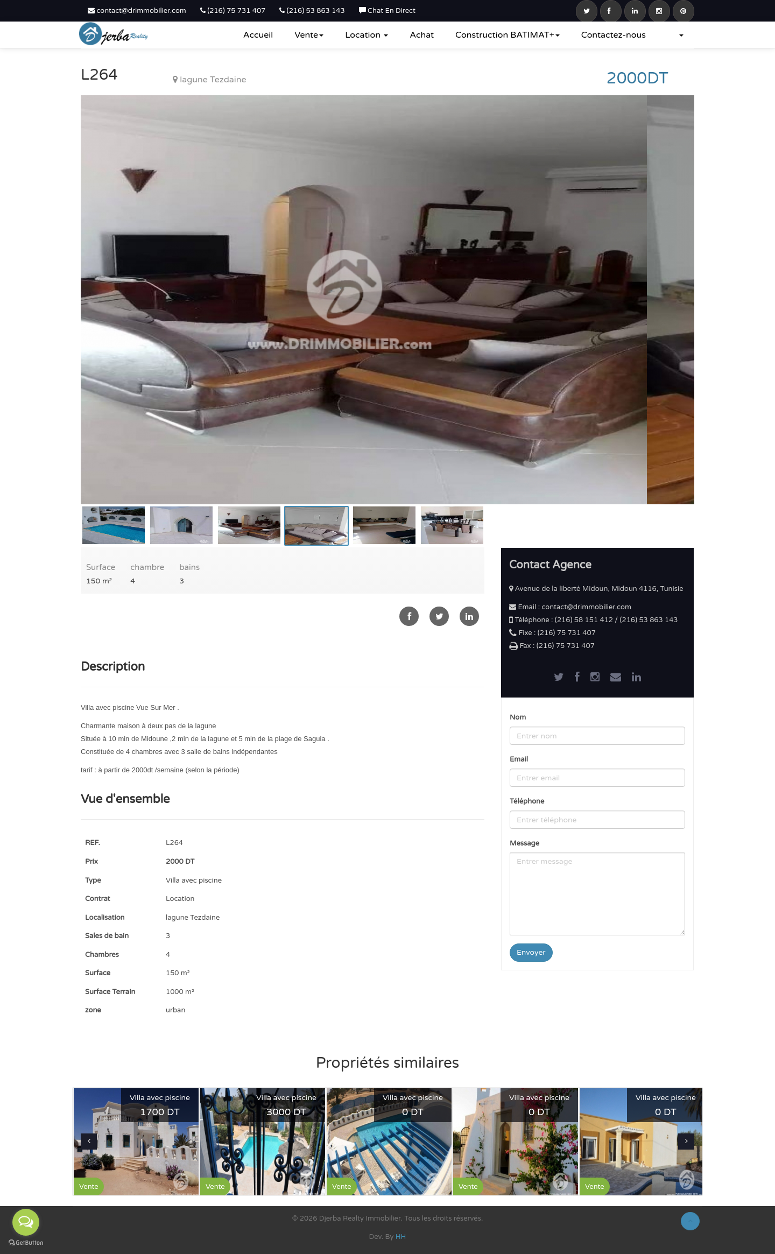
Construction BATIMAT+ (507, 35)
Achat (422, 35)
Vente (308, 35)
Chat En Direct (387, 10)
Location (366, 35)
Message (524, 843)
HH (401, 1236)
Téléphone (527, 801)
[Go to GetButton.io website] (26, 1242)
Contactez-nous (613, 35)
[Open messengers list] (25, 1222)
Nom (518, 717)
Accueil (258, 35)
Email (519, 759)
